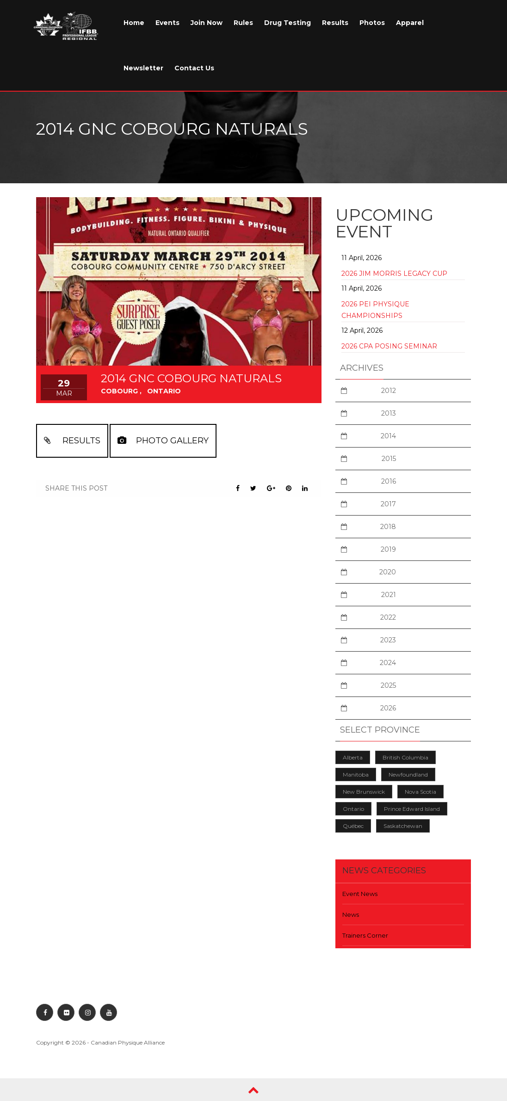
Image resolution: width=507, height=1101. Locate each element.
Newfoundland (408, 774)
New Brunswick (364, 791)
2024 (388, 663)
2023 (388, 640)
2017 (388, 504)
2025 (388, 685)
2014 (388, 436)
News (350, 914)
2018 (388, 527)
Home (134, 23)
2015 (389, 458)
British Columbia (405, 757)
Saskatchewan (402, 825)
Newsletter (143, 68)
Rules (243, 23)
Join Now (207, 23)
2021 (388, 595)
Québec (353, 825)
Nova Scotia (420, 791)
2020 (387, 572)
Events (167, 23)
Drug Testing (287, 23)
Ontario (353, 808)
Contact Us (194, 68)
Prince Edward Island (412, 808)
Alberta (353, 757)
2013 (388, 413)
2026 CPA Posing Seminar (389, 346)
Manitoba (356, 774)
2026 (388, 708)
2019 (388, 549)
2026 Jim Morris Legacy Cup (394, 273)
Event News (359, 893)
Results (335, 23)
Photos (372, 23)
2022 (388, 617)
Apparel (410, 23)
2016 (388, 481)
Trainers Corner (365, 935)
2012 (388, 390)
